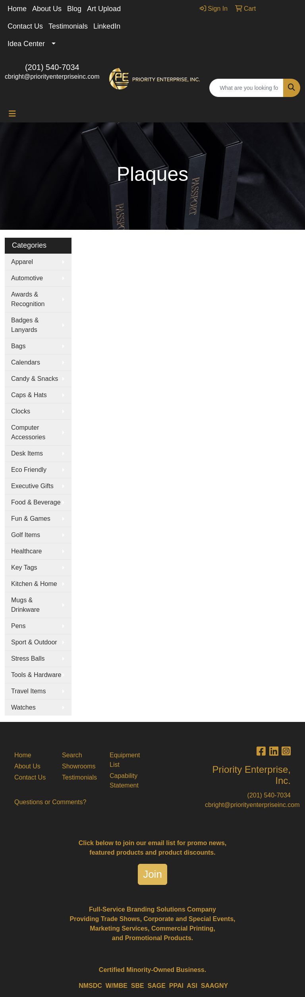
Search (72, 755)
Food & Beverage (36, 502)
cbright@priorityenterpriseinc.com (52, 76)
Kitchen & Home (34, 583)
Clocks (20, 411)
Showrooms (78, 766)
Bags (18, 346)
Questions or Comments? (50, 802)
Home (17, 9)
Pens (18, 626)
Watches (23, 707)
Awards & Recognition (28, 299)
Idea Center (26, 44)
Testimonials (68, 26)
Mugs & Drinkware (25, 605)
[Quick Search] (246, 88)
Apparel (22, 261)
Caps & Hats (29, 395)
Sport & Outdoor (34, 642)
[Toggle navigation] (12, 113)
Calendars (25, 362)
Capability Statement (124, 780)
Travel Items (28, 691)
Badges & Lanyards (25, 325)
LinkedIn (106, 26)
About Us (47, 9)
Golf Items (25, 534)
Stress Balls (27, 658)
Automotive (27, 278)
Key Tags (24, 567)
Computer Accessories (28, 432)
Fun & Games (30, 518)
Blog (74, 9)
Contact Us (25, 26)
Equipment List (125, 760)
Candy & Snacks (34, 378)
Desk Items (27, 453)
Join (152, 874)
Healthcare (26, 551)
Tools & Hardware (36, 674)
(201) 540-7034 (52, 67)
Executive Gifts (32, 486)
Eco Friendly (28, 469)
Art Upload (104, 9)
